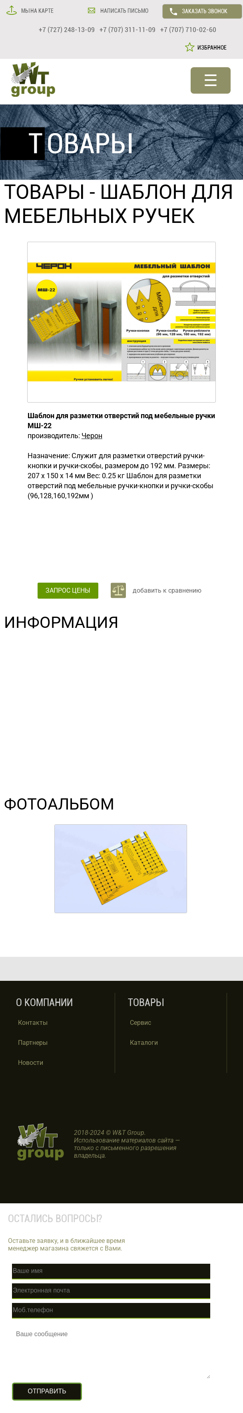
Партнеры (33, 1042)
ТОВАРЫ (44, 192)
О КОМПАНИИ (44, 1002)
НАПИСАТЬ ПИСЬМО (123, 11)
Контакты (33, 1022)
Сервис (140, 1022)
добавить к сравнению (167, 590)
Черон (92, 435)
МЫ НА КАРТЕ (37, 11)
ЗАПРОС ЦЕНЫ (68, 590)
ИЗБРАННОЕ (211, 47)
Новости (30, 1062)
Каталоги (144, 1042)
